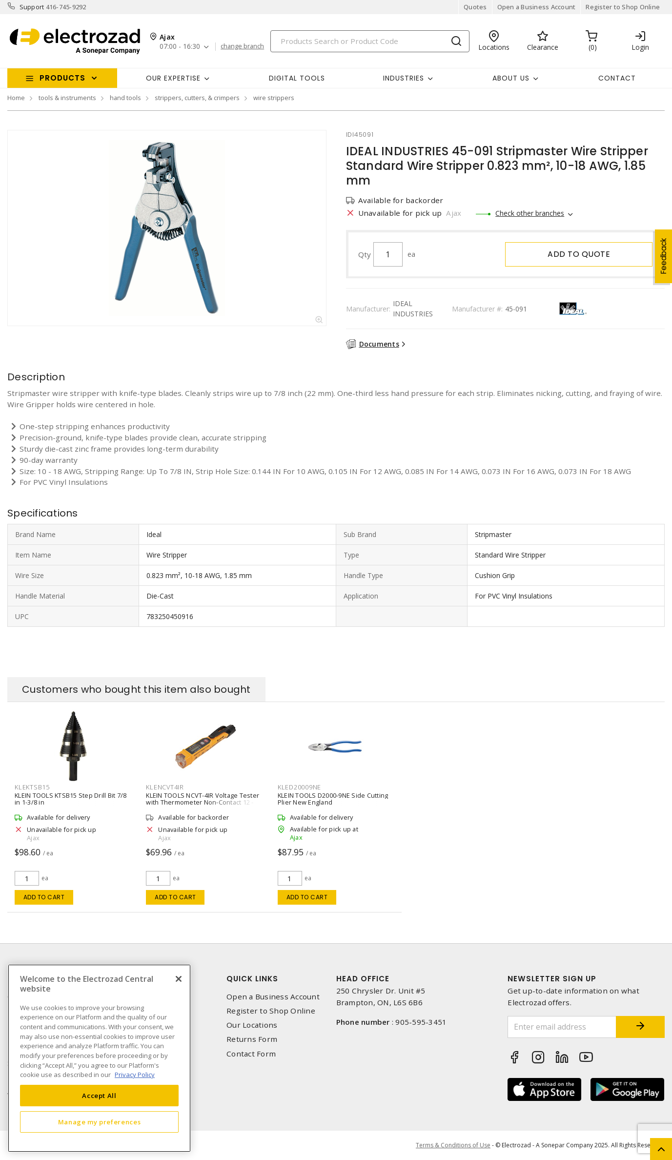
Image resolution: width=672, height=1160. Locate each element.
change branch (242, 46)
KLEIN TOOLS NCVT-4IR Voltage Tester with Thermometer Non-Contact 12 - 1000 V (202, 802)
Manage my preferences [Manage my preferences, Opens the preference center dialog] (99, 1122)
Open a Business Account (536, 6)
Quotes (475, 6)
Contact (617, 78)
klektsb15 (32, 787)
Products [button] (62, 78)
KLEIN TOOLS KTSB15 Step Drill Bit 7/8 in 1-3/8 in (70, 799)
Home (16, 97)
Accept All (99, 1095)
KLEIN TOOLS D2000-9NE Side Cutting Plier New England (333, 799)
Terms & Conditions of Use (453, 1145)
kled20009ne (299, 787)
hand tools (125, 97)
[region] (99, 1058)
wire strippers (273, 97)
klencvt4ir (165, 787)
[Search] (369, 41)
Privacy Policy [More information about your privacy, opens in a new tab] (135, 1074)
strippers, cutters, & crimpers (197, 97)
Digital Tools (297, 78)
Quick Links (252, 979)
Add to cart (44, 897)
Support (32, 6)
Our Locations (251, 1025)
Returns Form (251, 1039)
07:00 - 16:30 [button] (180, 46)
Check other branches (529, 213)
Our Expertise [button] (173, 78)
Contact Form (251, 1053)
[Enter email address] (562, 1027)
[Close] (178, 979)
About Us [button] (510, 78)
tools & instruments (67, 97)
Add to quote (579, 254)
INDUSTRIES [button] (403, 78)
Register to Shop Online (623, 6)
